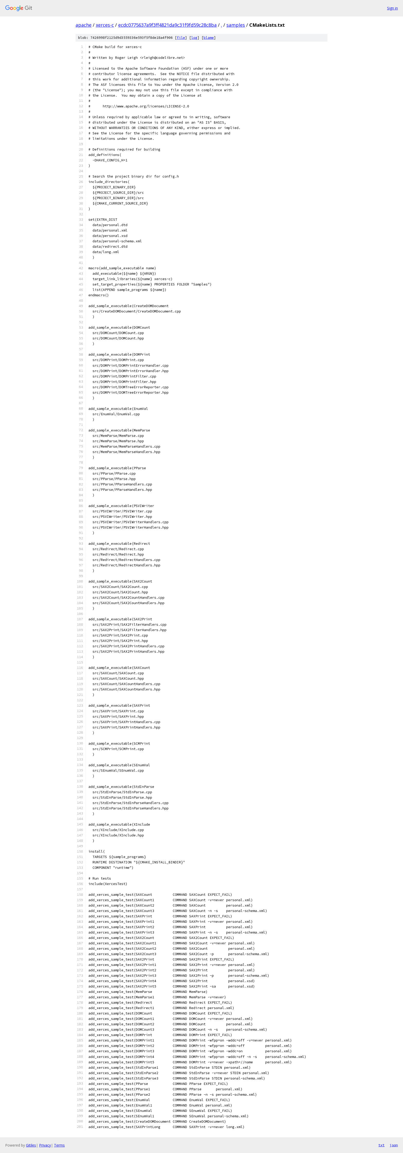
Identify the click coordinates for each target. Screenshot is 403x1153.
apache (83, 25)
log (194, 37)
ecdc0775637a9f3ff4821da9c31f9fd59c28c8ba (167, 25)
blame (209, 37)
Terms (59, 1145)
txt (381, 1145)
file (181, 37)
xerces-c (105, 25)
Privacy (45, 1145)
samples (235, 25)
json (394, 1145)
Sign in (392, 8)
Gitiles (31, 1145)
